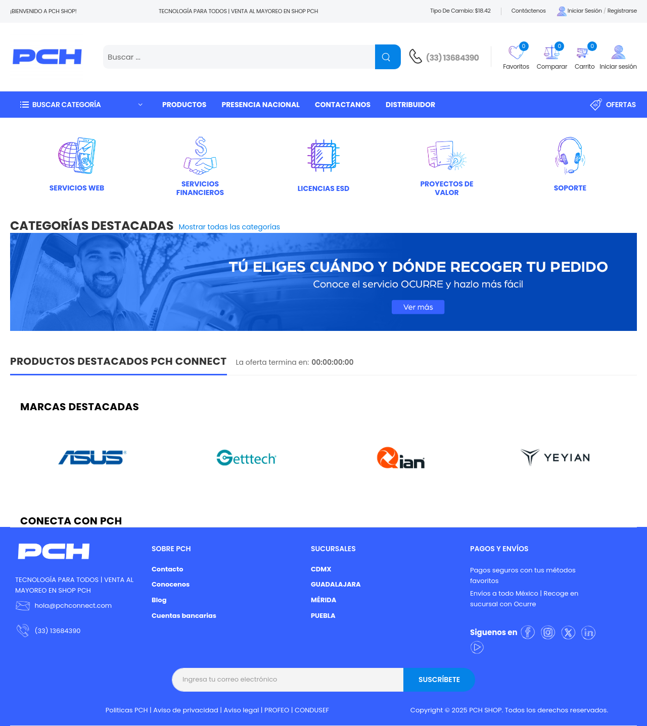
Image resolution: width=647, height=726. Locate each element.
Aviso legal (241, 710)
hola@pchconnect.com (73, 605)
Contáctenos (529, 11)
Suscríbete (439, 679)
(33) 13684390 (452, 58)
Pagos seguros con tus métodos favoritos (523, 575)
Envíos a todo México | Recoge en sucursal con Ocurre (524, 599)
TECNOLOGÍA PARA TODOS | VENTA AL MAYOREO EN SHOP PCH (74, 585)
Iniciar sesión (579, 11)
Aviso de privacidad (185, 710)
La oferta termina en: (272, 362)
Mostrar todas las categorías (230, 227)
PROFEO (276, 710)
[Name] (388, 56)
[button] (81, 104)
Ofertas (613, 105)
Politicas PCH (127, 710)
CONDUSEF (312, 710)
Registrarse (622, 11)
